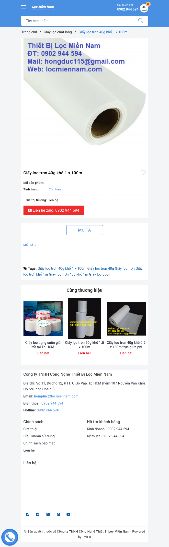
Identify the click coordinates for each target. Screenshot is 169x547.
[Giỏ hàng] (144, 8)
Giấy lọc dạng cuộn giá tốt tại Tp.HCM (42, 345)
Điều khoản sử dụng (39, 436)
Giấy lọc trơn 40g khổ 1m (68, 274)
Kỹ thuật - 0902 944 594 (105, 436)
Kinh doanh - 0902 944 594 (108, 429)
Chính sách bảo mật (39, 443)
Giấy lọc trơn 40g (100, 268)
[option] (84, 92)
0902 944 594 (53, 403)
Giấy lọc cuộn (99, 274)
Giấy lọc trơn (125, 268)
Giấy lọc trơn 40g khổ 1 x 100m (62, 268)
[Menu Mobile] (23, 6)
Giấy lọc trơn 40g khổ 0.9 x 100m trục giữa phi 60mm (126, 345)
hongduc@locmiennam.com (56, 396)
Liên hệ (29, 450)
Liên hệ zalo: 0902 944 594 (53, 210)
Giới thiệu (30, 429)
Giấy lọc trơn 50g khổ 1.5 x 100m (84, 345)
